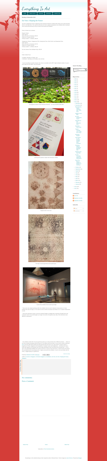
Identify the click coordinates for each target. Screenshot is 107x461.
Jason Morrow (69, 458)
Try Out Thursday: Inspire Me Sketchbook (78, 156)
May (76, 176)
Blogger (80, 458)
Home (46, 444)
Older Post (67, 444)
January (77, 184)
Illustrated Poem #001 (78, 126)
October (77, 167)
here (23, 344)
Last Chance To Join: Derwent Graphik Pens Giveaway (78, 140)
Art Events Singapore (40, 356)
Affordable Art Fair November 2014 (78, 122)
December (77, 103)
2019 (75, 92)
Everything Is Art (36, 8)
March (76, 180)
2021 (75, 88)
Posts (75, 208)
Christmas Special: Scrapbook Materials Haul (78, 147)
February (77, 182)
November (77, 105)
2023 (75, 84)
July (76, 172)
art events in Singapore (30, 356)
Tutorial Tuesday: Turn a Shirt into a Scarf (78, 131)
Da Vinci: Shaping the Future (62, 356)
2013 (75, 186)
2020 (75, 90)
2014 (75, 101)
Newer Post (25, 444)
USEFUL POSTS (32, 13)
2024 (75, 82)
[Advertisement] (46, 429)
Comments (77, 211)
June (76, 174)
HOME (24, 13)
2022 (75, 86)
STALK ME (41, 13)
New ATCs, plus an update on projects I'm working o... (78, 162)
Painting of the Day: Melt (78, 152)
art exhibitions (48, 356)
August (77, 170)
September (77, 169)
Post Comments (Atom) (49, 449)
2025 (75, 81)
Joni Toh (76, 195)
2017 (75, 96)
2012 (75, 188)
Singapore (24, 358)
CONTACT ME (57, 13)
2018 (75, 94)
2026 (75, 79)
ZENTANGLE (48, 13)
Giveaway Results (77, 135)
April (76, 178)
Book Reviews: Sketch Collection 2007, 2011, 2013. (78, 109)
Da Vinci (53, 356)
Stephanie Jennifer (78, 198)
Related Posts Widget (66, 353)
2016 (75, 97)
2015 (75, 99)
